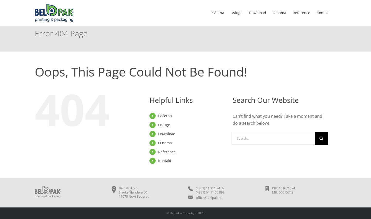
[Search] (321, 138)
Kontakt (164, 160)
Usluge (164, 124)
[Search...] (274, 138)
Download (166, 133)
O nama (165, 142)
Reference (167, 151)
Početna (165, 115)
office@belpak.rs (208, 198)
